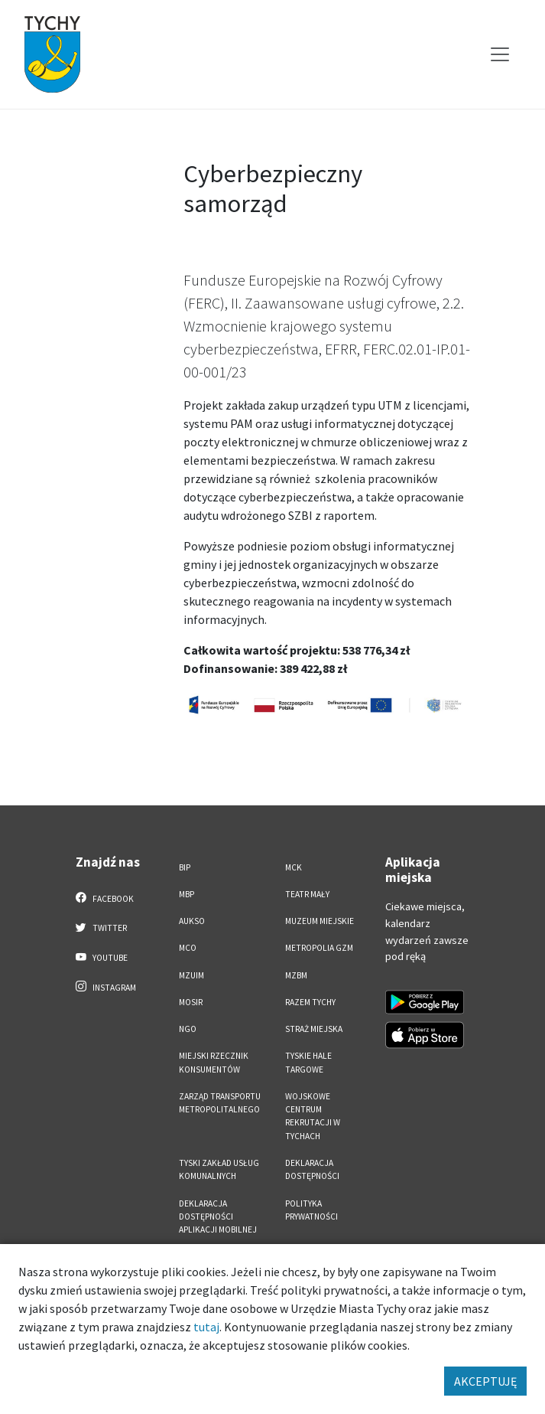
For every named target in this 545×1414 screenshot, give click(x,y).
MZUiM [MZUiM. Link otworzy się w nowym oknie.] (191, 975)
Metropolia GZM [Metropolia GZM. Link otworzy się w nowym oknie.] (319, 947)
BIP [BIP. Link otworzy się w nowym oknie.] (184, 867)
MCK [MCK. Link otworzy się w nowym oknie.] (293, 867)
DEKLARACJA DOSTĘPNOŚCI (312, 1169)
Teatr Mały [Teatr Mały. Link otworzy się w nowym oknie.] (307, 894)
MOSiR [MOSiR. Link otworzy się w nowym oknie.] (191, 1002)
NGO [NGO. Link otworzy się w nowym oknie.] (187, 1029)
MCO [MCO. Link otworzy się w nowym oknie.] (187, 947)
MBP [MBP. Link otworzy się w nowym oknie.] (186, 894)
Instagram (106, 987)
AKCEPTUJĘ (485, 1381)
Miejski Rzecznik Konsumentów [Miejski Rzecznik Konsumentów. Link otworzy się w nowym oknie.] (213, 1062)
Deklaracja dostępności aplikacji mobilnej (218, 1217)
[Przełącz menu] (500, 54)
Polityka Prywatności (311, 1210)
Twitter (102, 927)
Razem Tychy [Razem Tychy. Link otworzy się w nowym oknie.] (310, 1002)
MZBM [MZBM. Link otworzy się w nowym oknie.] (296, 975)
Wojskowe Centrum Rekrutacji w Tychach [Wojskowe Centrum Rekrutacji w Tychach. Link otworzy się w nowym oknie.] (312, 1116)
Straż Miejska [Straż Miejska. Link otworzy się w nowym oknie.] (313, 1029)
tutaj (206, 1326)
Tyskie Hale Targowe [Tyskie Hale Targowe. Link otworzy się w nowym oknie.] (308, 1062)
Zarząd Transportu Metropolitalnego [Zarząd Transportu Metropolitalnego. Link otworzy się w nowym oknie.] (220, 1103)
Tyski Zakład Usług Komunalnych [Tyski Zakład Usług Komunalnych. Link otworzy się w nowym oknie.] (219, 1169)
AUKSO (192, 921)
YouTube (102, 957)
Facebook (105, 898)
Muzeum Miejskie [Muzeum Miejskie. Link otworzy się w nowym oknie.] (319, 921)
